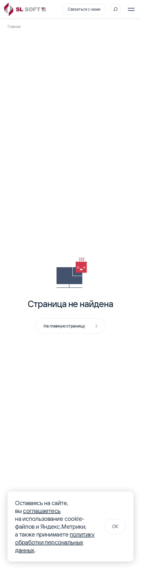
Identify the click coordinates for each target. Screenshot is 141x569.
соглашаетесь (41, 510)
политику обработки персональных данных (55, 542)
